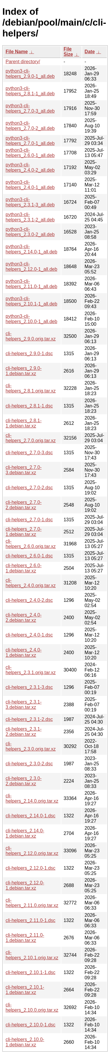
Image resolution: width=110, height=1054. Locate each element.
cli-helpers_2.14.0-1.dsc (30, 815)
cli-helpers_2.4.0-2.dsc (29, 600)
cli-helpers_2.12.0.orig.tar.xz (32, 851)
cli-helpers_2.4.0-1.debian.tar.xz (24, 652)
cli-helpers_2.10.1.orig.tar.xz (32, 955)
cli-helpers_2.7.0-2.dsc (29, 487)
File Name (17, 51)
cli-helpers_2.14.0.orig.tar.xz (32, 798)
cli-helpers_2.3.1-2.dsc (29, 719)
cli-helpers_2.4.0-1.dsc (29, 634)
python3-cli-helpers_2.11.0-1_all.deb (31, 284)
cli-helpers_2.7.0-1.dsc (29, 519)
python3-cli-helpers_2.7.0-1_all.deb (30, 141)
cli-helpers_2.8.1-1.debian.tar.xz (24, 423)
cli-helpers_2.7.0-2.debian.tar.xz (24, 505)
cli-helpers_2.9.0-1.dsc (29, 353)
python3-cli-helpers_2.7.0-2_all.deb (30, 126)
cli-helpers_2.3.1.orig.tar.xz (31, 670)
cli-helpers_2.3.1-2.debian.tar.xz (24, 731)
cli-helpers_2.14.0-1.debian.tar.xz (25, 833)
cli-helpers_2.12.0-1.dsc (30, 868)
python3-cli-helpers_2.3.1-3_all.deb (30, 202)
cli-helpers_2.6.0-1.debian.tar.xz (24, 568)
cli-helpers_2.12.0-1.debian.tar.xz (25, 885)
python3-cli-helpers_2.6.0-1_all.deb (30, 153)
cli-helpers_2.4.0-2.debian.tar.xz (24, 617)
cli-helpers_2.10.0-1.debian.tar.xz (25, 1042)
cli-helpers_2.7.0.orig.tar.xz (31, 438)
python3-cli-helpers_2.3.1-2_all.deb (30, 217)
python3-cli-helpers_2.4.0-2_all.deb (30, 167)
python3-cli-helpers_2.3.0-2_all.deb (30, 232)
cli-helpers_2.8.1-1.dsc (29, 405)
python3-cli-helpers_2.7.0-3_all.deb (30, 108)
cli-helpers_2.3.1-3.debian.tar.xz (24, 704)
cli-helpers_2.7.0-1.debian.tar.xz (24, 532)
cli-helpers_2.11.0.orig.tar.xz (32, 903)
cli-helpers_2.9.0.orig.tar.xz (31, 336)
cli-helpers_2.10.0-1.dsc (30, 1024)
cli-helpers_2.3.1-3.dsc (29, 687)
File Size (68, 51)
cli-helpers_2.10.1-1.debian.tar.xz (25, 990)
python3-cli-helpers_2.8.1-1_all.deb (30, 91)
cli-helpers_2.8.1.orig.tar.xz (31, 388)
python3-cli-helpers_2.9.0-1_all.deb (30, 74)
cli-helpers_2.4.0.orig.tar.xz (31, 583)
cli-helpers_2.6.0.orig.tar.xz (31, 544)
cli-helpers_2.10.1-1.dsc (30, 972)
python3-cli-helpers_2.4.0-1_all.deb (30, 185)
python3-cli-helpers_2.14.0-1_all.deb (31, 249)
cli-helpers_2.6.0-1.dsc (29, 555)
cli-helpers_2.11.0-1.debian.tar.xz (25, 938)
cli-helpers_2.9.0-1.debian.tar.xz (24, 371)
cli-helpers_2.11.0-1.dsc (30, 920)
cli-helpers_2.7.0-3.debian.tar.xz (24, 470)
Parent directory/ (23, 61)
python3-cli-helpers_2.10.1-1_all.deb (31, 301)
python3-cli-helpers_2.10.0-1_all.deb (31, 319)
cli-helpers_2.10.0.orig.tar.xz (32, 1007)
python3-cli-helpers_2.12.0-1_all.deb (31, 266)
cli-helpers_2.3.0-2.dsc (29, 763)
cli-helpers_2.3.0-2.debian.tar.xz (24, 781)
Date (89, 51)
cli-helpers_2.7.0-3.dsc (29, 452)
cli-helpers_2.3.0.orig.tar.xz (31, 746)
